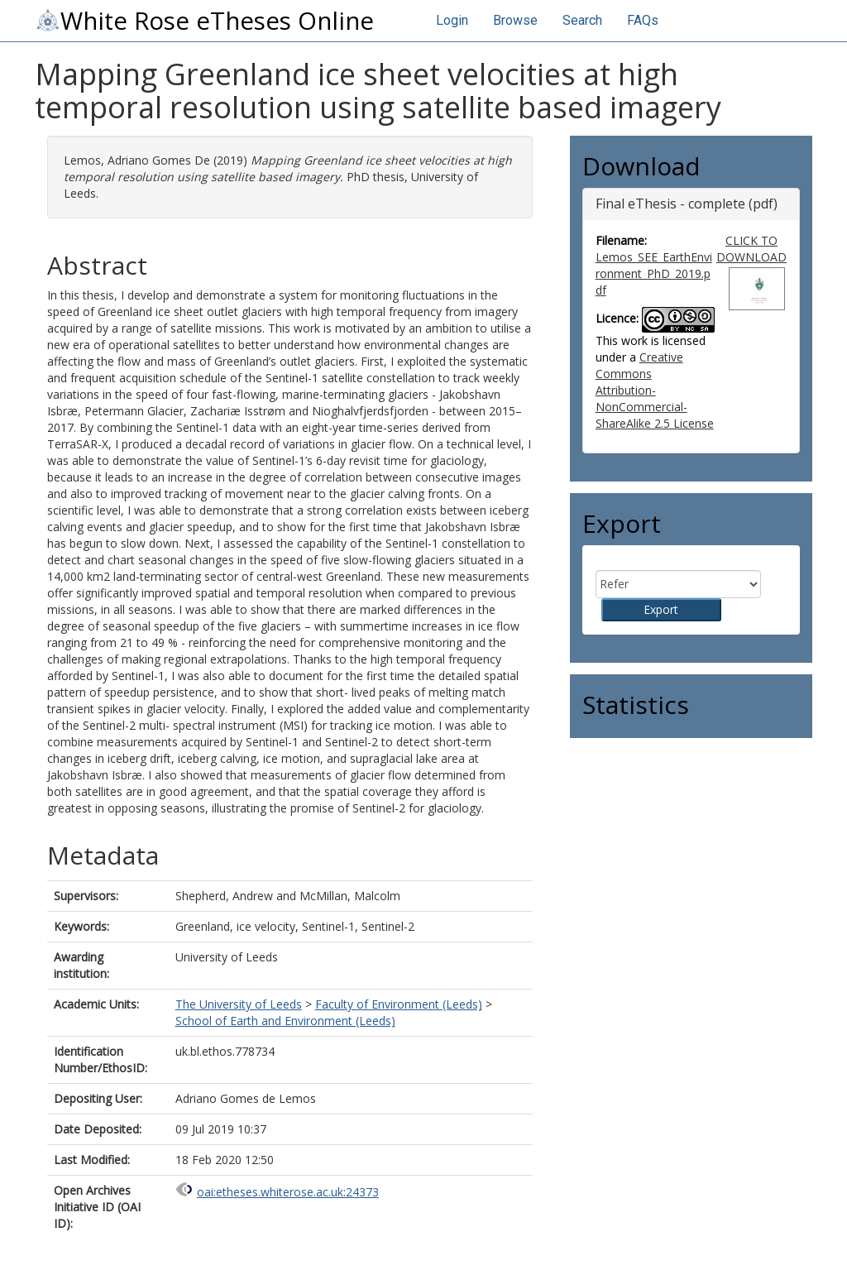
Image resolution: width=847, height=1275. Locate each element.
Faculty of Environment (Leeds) (398, 1004)
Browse (515, 20)
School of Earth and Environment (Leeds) (285, 1020)
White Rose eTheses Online (204, 20)
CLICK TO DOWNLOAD (751, 248)
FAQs (642, 20)
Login (452, 20)
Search (582, 20)
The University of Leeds (238, 1004)
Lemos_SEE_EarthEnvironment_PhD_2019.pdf (654, 273)
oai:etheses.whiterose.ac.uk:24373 (288, 1192)
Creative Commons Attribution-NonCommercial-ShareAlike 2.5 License (655, 390)
